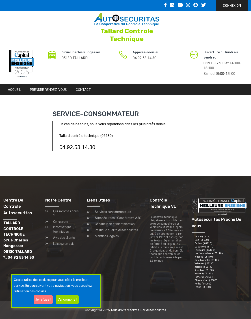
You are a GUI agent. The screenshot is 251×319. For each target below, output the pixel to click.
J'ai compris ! (67, 299)
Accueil (14, 90)
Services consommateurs (113, 212)
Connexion (232, 5)
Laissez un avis (63, 243)
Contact (83, 90)
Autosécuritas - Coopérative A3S (118, 218)
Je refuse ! (43, 299)
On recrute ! (61, 222)
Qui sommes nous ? (66, 213)
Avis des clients (64, 237)
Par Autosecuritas (153, 310)
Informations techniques (62, 229)
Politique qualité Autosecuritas (116, 230)
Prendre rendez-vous (48, 90)
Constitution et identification (115, 224)
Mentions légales (107, 236)
